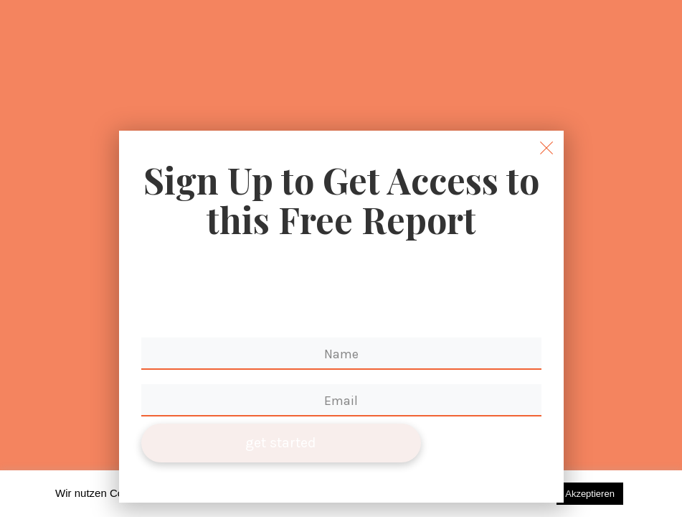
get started (280, 442)
